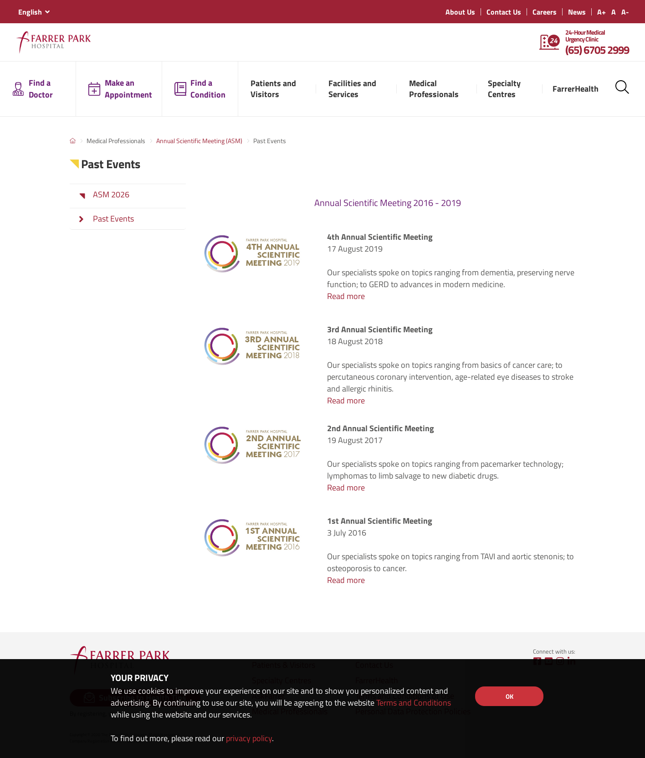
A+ (601, 11)
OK (509, 696)
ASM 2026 (111, 195)
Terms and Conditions (413, 702)
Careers (544, 11)
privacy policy (249, 738)
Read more (346, 296)
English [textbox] (30, 11)
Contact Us (503, 11)
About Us (460, 11)
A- (625, 11)
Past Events (113, 219)
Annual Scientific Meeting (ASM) (199, 140)
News (577, 11)
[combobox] (33, 12)
